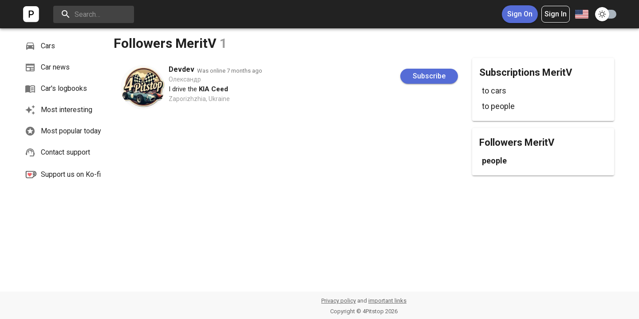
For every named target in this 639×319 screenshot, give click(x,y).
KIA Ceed (213, 89)
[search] (93, 14)
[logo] (31, 14)
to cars (494, 90)
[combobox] (580, 14)
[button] (64, 46)
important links (387, 300)
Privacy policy (338, 300)
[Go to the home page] (31, 14)
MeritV (196, 43)
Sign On (519, 14)
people (494, 160)
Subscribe (429, 76)
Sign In (555, 14)
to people (498, 106)
